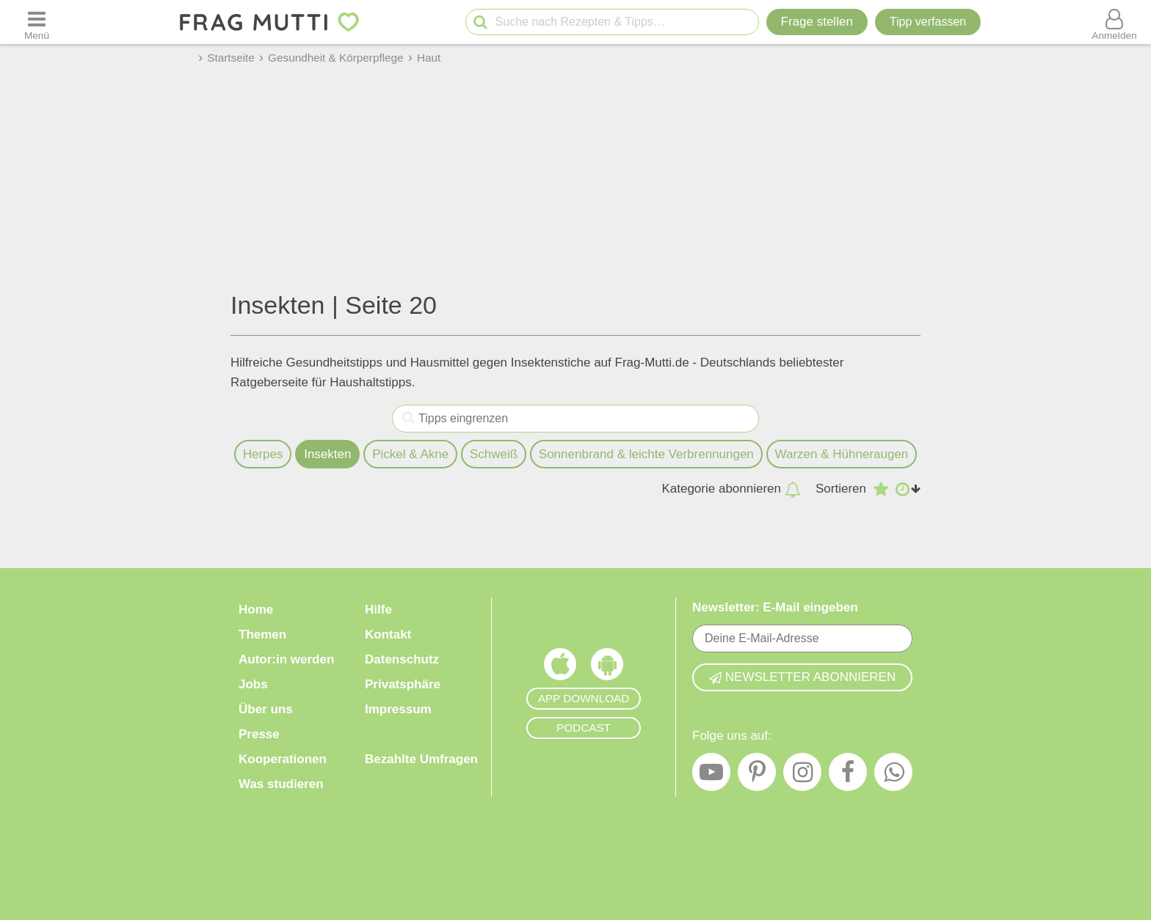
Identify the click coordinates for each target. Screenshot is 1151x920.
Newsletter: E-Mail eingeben (775, 607)
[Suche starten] (480, 22)
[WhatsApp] (893, 775)
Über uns (266, 709)
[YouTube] (711, 775)
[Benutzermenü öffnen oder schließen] (1114, 22)
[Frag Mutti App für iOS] (560, 668)
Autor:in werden (286, 659)
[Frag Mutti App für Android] (607, 668)
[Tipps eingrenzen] (408, 419)
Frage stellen (817, 22)
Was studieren (281, 784)
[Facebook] (848, 775)
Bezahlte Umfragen (421, 759)
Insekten (327, 454)
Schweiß (494, 454)
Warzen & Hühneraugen (842, 454)
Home (256, 610)
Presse (259, 734)
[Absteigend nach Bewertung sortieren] (881, 489)
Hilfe (378, 610)
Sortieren (841, 489)
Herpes (263, 454)
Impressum (398, 709)
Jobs (253, 684)
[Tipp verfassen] (928, 22)
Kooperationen (283, 759)
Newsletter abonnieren (802, 677)
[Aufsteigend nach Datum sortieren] (908, 489)
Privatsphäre (402, 684)
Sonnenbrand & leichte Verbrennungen (646, 454)
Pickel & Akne (410, 454)
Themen (262, 634)
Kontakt (388, 634)
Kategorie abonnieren (731, 489)
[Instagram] (802, 775)
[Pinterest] (757, 775)
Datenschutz (402, 659)
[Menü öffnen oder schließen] (36, 22)
